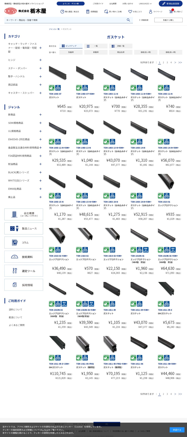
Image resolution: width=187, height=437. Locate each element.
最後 (180, 62)
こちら (45, 429)
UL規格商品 (14, 131)
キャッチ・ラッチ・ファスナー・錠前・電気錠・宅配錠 (22, 47)
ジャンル (14, 107)
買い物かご (177, 11)
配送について (15, 317)
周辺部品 (13, 84)
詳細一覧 (120, 46)
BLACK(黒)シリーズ (18, 172)
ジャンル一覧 (54, 29)
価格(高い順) (171, 52)
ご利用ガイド (98, 3)
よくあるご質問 (16, 325)
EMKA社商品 (14, 188)
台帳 (115, 11)
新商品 (11, 114)
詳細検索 (144, 20)
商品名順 (120, 52)
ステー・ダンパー (17, 68)
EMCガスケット (165, 313)
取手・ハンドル (16, 76)
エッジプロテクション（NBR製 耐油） (140, 261)
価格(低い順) (146, 52)
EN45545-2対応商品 (19, 139)
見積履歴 (94, 11)
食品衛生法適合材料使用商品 (23, 147)
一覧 (96, 46)
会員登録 (173, 3)
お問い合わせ (127, 3)
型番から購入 (168, 20)
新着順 (96, 52)
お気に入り (137, 11)
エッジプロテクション (168, 205)
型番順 (71, 52)
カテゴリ (14, 36)
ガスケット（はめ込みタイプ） (115, 99)
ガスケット (54, 97)
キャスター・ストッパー (21, 92)
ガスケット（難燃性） (86, 367)
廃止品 (11, 197)
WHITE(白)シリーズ (18, 180)
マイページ (157, 11)
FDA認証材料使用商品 (19, 155)
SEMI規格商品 (15, 123)
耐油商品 (13, 164)
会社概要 (113, 3)
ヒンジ (11, 60)
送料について (15, 309)
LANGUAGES (144, 3)
